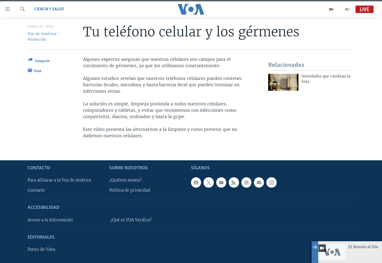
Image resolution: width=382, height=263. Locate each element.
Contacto (36, 190)
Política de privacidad (129, 190)
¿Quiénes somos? (125, 180)
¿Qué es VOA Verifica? (131, 220)
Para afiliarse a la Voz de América (59, 180)
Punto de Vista (41, 249)
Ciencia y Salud (49, 9)
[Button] (39, 61)
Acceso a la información (50, 220)
